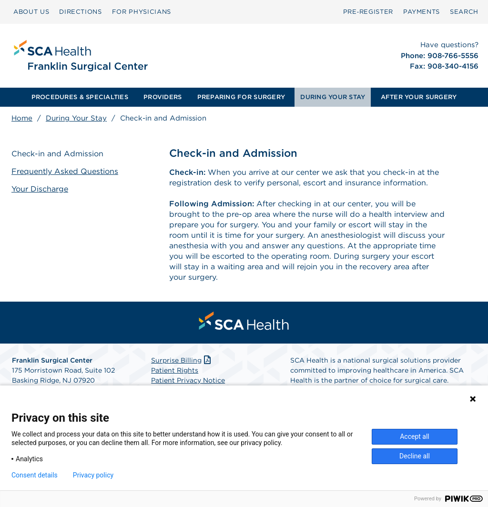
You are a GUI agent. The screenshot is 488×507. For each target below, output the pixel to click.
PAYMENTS (421, 11)
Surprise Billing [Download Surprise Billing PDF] (182, 360)
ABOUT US (31, 11)
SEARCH (464, 11)
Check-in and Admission (57, 153)
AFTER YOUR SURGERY (419, 97)
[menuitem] (31, 12)
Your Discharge (39, 188)
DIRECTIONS (80, 11)
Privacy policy (93, 475)
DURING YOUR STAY (332, 97)
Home (21, 118)
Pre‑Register (368, 11)
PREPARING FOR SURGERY (241, 97)
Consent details (34, 475)
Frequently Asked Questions (64, 171)
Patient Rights (174, 370)
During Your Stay (76, 118)
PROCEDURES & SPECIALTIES (79, 97)
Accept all (414, 436)
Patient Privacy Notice (188, 380)
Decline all (414, 456)
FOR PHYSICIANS (141, 11)
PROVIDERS (162, 97)
